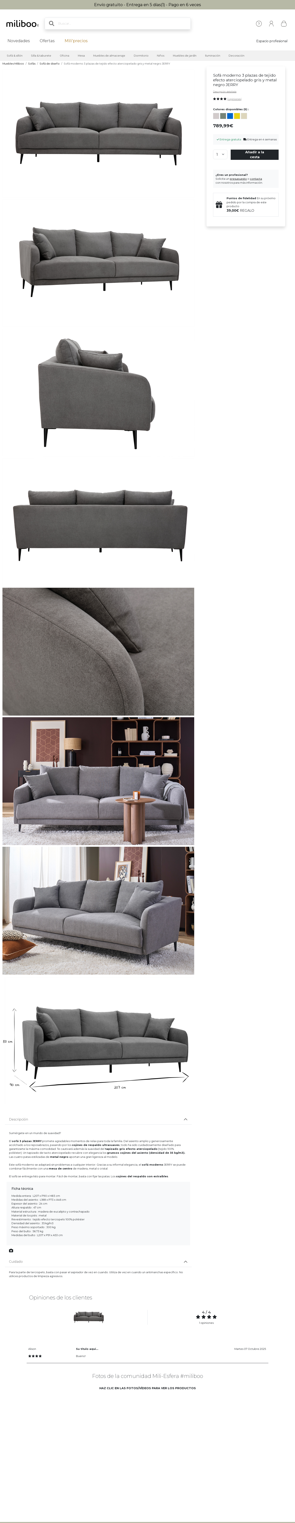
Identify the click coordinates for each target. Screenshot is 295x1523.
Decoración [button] (236, 55)
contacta (256, 178)
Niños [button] (160, 55)
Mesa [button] (81, 55)
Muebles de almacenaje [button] (109, 55)
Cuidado (16, 1262)
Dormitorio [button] (141, 55)
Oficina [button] (64, 55)
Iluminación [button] (212, 55)
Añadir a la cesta (254, 154)
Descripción (18, 1119)
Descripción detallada (224, 91)
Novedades (18, 40)
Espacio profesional (272, 41)
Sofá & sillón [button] (15, 55)
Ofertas (47, 40)
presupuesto (238, 178)
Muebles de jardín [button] (184, 55)
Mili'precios (76, 40)
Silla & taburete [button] (41, 55)
